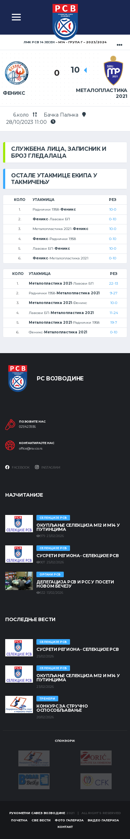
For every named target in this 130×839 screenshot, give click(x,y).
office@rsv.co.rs (30, 448)
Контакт (65, 827)
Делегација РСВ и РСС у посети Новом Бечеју (75, 584)
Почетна (19, 820)
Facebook (17, 467)
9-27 (114, 293)
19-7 (113, 322)
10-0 (112, 209)
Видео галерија (103, 820)
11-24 (114, 313)
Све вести (41, 820)
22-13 (113, 283)
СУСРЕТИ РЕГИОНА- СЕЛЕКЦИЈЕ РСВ (77, 555)
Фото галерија (69, 820)
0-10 (112, 219)
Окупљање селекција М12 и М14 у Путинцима (78, 527)
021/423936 (27, 426)
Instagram (47, 467)
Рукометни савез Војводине (37, 813)
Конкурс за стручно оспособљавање (62, 708)
